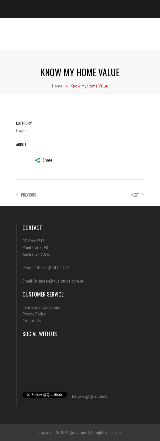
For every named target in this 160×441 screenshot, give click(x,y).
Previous (26, 195)
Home (57, 86)
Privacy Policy (34, 314)
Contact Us (32, 320)
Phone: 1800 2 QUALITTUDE (47, 267)
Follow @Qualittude (89, 396)
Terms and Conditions (41, 307)
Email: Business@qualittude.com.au (53, 281)
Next (137, 195)
